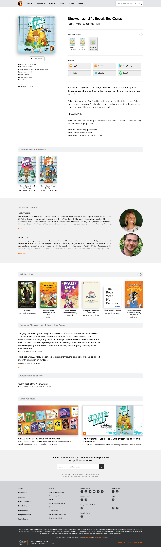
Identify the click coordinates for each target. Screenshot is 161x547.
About (20, 488)
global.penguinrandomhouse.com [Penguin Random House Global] (130, 542)
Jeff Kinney (133, 317)
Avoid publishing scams (57, 503)
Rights (51, 500)
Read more (22, 229)
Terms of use (53, 511)
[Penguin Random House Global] (24, 542)
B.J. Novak (108, 313)
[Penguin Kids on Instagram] (117, 491)
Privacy (51, 507)
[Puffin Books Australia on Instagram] (113, 499)
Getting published (25, 502)
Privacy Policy (94, 476)
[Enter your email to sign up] (78, 467)
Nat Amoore (76, 23)
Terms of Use (84, 476)
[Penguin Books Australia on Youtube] (94, 491)
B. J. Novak (116, 313)
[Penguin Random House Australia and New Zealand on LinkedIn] (98, 491)
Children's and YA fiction (26, 86)
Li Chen (48, 317)
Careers (51, 488)
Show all (21, 368)
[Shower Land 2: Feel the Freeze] (27, 169)
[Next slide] (141, 274)
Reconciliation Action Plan (57, 514)
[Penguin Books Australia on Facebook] (81, 491)
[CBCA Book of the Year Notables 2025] (48, 420)
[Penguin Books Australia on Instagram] (86, 491)
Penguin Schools (24, 515)
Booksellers (22, 493)
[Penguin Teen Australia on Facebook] (81, 499)
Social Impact (23, 519)
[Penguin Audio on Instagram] (81, 516)
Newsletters (22, 506)
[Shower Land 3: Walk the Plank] (48, 169)
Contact (21, 497)
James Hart (93, 23)
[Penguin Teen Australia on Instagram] (86, 499)
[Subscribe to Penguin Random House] (101, 466)
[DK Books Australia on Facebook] (113, 508)
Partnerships (23, 510)
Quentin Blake (31, 313)
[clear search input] (141, 4)
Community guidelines (56, 492)
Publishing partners (55, 496)
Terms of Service (99, 537)
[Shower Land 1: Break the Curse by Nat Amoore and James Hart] (113, 420)
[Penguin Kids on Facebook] (113, 491)
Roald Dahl (22, 313)
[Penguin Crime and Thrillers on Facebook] (81, 508)
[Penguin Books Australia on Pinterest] (90, 491)
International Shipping (56, 518)
